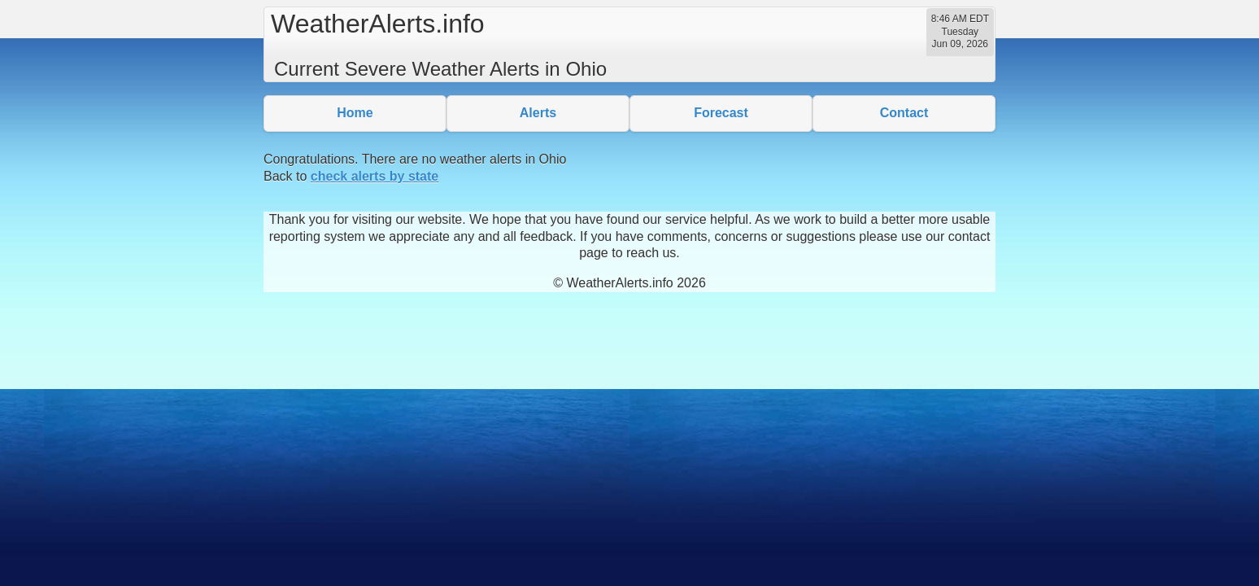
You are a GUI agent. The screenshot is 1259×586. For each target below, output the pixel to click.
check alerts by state (374, 176)
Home (354, 113)
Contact (904, 113)
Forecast (721, 113)
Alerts (538, 113)
